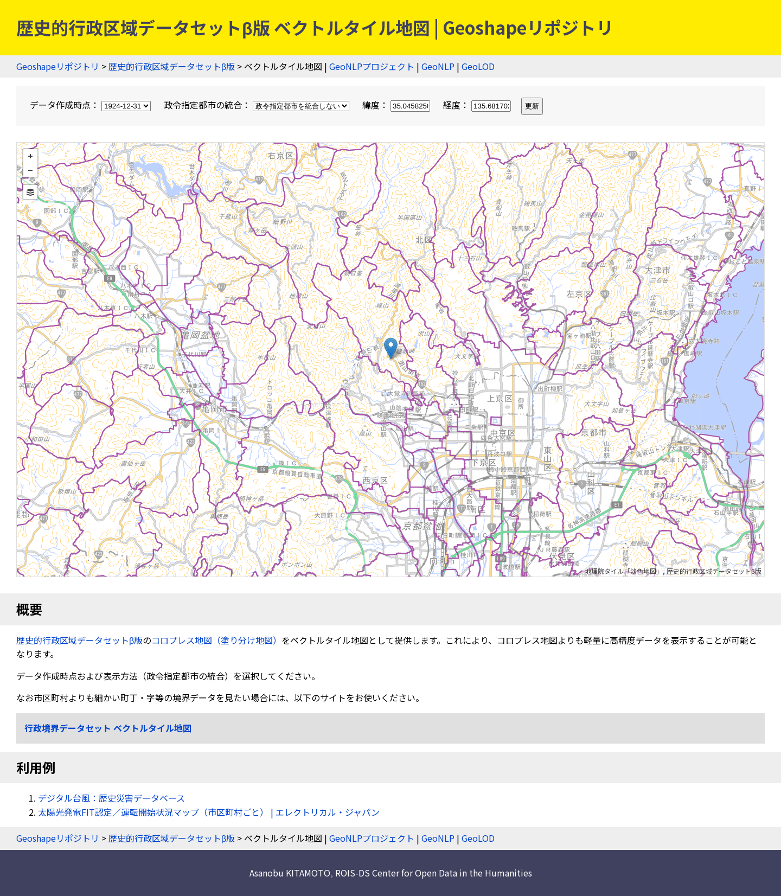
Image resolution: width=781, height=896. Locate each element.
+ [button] (30, 156)
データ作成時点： (91, 104)
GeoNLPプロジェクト (371, 66)
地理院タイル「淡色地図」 (624, 570)
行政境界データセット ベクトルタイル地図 (107, 727)
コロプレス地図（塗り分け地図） (216, 640)
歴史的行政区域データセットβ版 (171, 66)
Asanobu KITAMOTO (289, 872)
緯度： (397, 104)
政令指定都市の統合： (257, 104)
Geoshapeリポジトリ (57, 66)
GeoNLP (437, 66)
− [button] (30, 170)
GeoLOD (478, 66)
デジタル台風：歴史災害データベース (111, 797)
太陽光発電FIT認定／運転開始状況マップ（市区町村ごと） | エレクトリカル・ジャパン (209, 811)
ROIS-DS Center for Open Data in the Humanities (433, 872)
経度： (478, 104)
